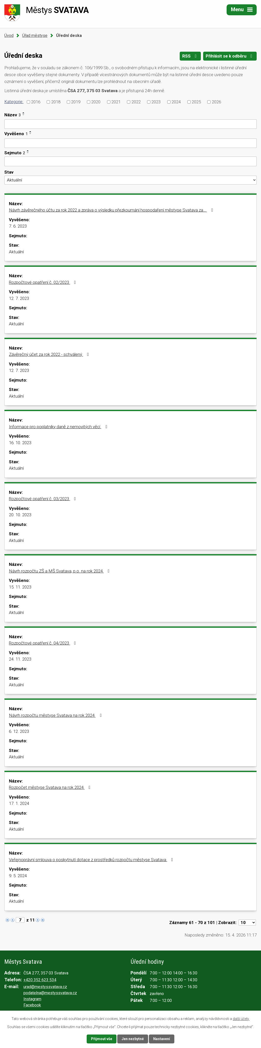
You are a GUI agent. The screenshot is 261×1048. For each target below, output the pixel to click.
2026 (216, 101)
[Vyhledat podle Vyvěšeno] (130, 143)
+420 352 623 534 (39, 979)
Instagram (32, 999)
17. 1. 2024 (19, 803)
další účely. (241, 1019)
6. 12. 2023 (19, 731)
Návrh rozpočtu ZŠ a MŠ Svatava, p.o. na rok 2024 (60, 571)
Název (12, 114)
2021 (116, 101)
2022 (136, 101)
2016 (35, 101)
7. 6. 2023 (18, 226)
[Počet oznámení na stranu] (247, 922)
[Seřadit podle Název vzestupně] (24, 113)
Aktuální (16, 251)
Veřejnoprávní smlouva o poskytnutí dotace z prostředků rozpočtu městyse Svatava (92, 859)
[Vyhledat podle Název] (130, 124)
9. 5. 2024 (18, 875)
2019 (75, 101)
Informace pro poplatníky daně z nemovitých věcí (59, 426)
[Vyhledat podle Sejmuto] (130, 161)
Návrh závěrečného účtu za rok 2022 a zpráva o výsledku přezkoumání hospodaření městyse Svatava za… (112, 210)
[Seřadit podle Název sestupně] (24, 115)
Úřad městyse (34, 35)
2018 (55, 101)
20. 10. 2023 (20, 514)
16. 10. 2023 (20, 442)
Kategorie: (13, 101)
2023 (156, 101)
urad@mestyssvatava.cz (45, 986)
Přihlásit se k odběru (230, 56)
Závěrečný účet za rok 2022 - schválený (50, 354)
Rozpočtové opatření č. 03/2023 (43, 498)
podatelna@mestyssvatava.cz (50, 992)
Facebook (32, 1005)
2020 (95, 101)
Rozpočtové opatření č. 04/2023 (43, 643)
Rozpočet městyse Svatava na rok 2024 (50, 787)
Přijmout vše (101, 1039)
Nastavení (161, 1039)
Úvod (9, 35)
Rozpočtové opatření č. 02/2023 (43, 282)
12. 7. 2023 (19, 298)
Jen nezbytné (133, 1039)
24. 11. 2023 (20, 659)
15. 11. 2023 (20, 587)
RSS (190, 56)
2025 (196, 101)
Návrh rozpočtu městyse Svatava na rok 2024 (56, 715)
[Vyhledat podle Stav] (130, 180)
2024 (176, 101)
